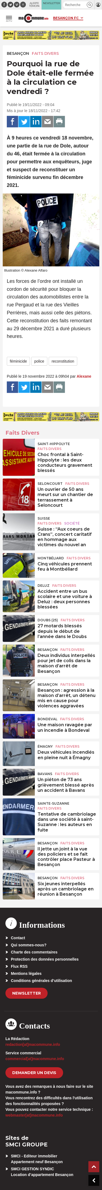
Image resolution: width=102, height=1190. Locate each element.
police (39, 361)
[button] (89, 5)
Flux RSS (19, 966)
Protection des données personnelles (45, 959)
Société (72, 523)
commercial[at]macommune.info (34, 1059)
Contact (18, 938)
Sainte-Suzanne (53, 803)
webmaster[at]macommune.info (34, 1115)
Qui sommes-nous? (29, 945)
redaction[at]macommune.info (32, 1044)
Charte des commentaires (34, 952)
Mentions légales (26, 973)
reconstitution (63, 361)
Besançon (18, 53)
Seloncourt (50, 484)
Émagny (45, 746)
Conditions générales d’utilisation (41, 980)
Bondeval (47, 719)
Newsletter (26, 993)
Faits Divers (45, 53)
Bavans (45, 774)
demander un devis (34, 1072)
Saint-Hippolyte (54, 444)
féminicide (18, 361)
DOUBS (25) (48, 620)
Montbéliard (51, 558)
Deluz (44, 585)
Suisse (44, 518)
